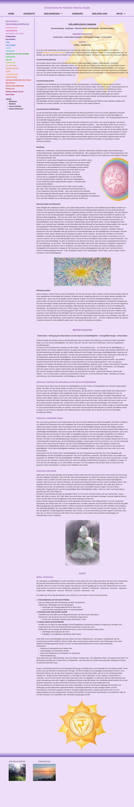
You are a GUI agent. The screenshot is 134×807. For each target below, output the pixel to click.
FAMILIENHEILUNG (12, 74)
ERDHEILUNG (10, 89)
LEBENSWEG (10, 51)
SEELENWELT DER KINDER (15, 33)
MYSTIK (8, 48)
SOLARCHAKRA (11, 65)
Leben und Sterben (15, 106)
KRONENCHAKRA (11, 28)
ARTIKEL (9, 99)
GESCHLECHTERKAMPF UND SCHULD (18, 80)
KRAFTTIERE (10, 94)
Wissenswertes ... (12, 21)
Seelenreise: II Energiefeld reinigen (49, 418)
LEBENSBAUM (10, 62)
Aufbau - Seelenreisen (44, 577)
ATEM (7, 42)
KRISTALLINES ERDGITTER (15, 86)
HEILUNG (9, 60)
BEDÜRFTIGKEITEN (12, 68)
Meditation (12, 104)
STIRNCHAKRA (11, 36)
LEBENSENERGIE (11, 31)
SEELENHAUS (10, 83)
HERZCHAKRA (10, 57)
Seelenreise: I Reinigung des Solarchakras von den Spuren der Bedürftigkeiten (66, 382)
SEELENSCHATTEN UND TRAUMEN (17, 54)
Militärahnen (13, 101)
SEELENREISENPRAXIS (17, 24)
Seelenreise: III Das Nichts (46, 471)
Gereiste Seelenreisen (16, 109)
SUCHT (8, 71)
